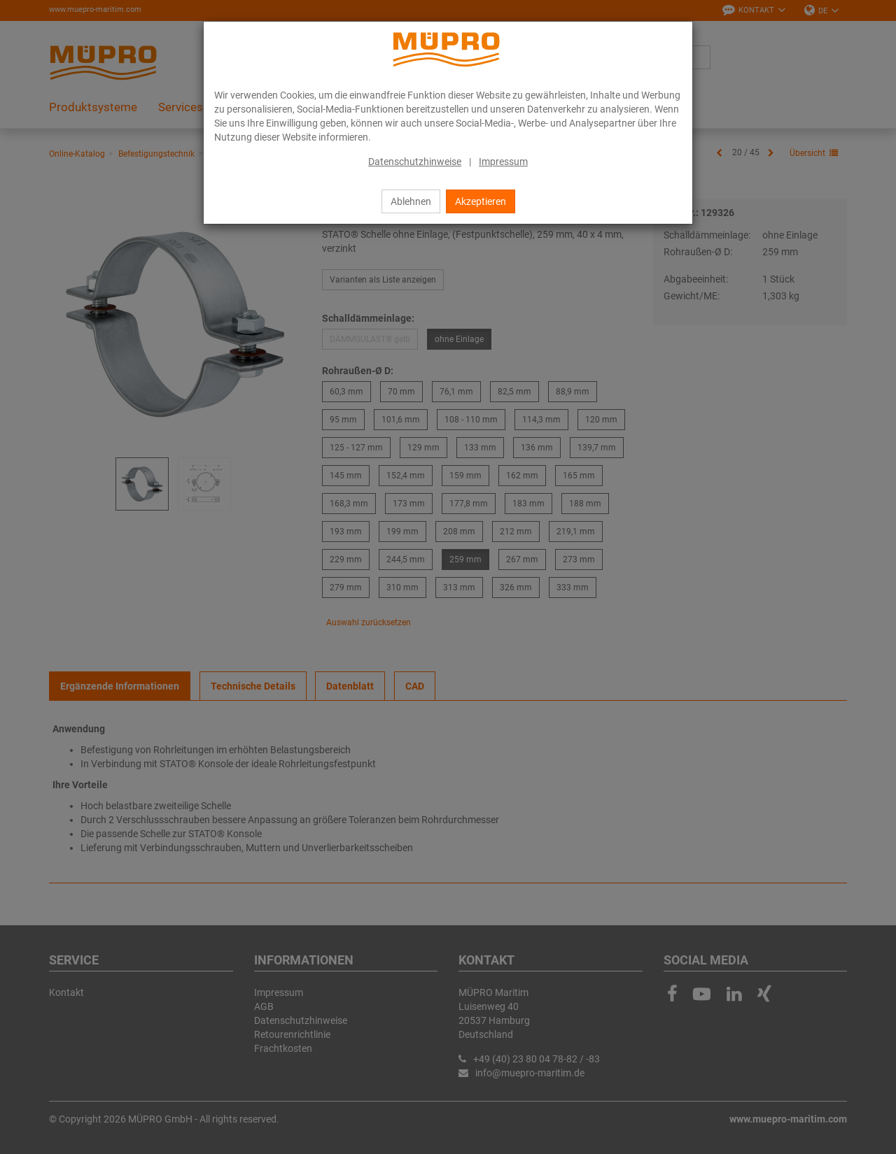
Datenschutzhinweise (414, 161)
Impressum (503, 161)
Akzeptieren (480, 201)
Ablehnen (411, 201)
